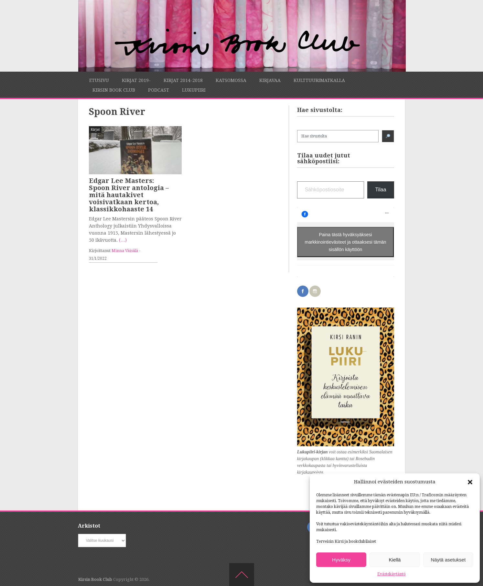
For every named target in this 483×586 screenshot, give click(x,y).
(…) (123, 240)
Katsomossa (231, 80)
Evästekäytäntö (391, 574)
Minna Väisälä (125, 250)
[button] (470, 482)
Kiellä (395, 559)
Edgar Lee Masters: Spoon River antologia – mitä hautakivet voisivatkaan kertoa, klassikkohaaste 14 (129, 195)
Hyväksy (341, 559)
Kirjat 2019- (136, 80)
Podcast (158, 90)
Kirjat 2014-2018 (183, 80)
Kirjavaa (270, 80)
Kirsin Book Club (113, 90)
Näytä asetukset (448, 559)
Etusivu (99, 80)
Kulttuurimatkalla (319, 80)
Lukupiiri (194, 90)
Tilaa (380, 189)
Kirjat (95, 129)
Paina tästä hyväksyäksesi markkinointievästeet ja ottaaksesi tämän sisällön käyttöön (345, 242)
